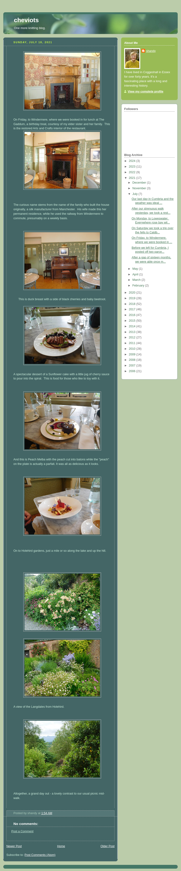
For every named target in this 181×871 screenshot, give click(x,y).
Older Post (107, 846)
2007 (132, 365)
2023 (132, 166)
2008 (132, 360)
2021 (132, 178)
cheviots (26, 20)
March (137, 280)
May (135, 268)
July (135, 194)
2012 (132, 337)
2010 (132, 348)
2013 (132, 332)
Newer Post (14, 846)
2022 (132, 172)
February (138, 285)
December (139, 182)
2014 (132, 326)
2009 (132, 354)
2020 (132, 292)
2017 (132, 309)
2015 (132, 320)
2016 (132, 315)
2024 (132, 161)
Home (61, 846)
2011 (132, 343)
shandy (151, 51)
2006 (132, 371)
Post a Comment (22, 831)
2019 (132, 298)
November (139, 188)
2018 (132, 304)
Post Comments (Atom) (40, 855)
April (135, 274)
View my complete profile (145, 91)
